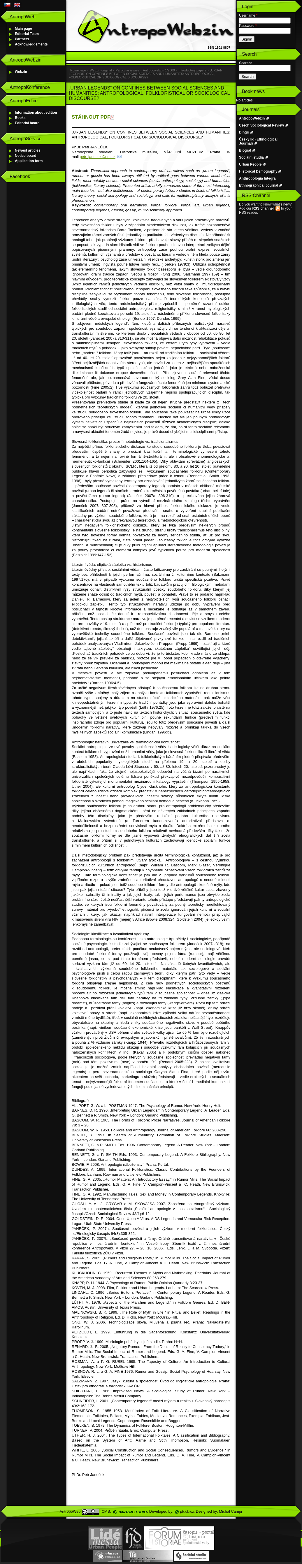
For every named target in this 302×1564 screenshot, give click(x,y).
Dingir (244, 132)
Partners (22, 39)
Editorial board (27, 123)
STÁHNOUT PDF (91, 117)
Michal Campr (230, 1511)
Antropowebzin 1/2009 (159, 70)
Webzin (21, 72)
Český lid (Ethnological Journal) (258, 141)
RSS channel (262, 208)
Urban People (250, 164)
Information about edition (36, 112)
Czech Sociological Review (261, 125)
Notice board (25, 156)
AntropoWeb (70, 1511)
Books (20, 118)
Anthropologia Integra (257, 178)
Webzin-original (101, 70)
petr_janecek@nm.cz (97, 157)
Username (248, 15)
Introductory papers (192, 70)
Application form (29, 161)
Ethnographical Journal (258, 185)
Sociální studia (251, 157)
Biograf (245, 150)
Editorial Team (27, 34)
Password (248, 26)
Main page (23, 29)
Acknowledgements (31, 44)
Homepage (78, 70)
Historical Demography (258, 171)
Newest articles (27, 150)
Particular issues (127, 70)
